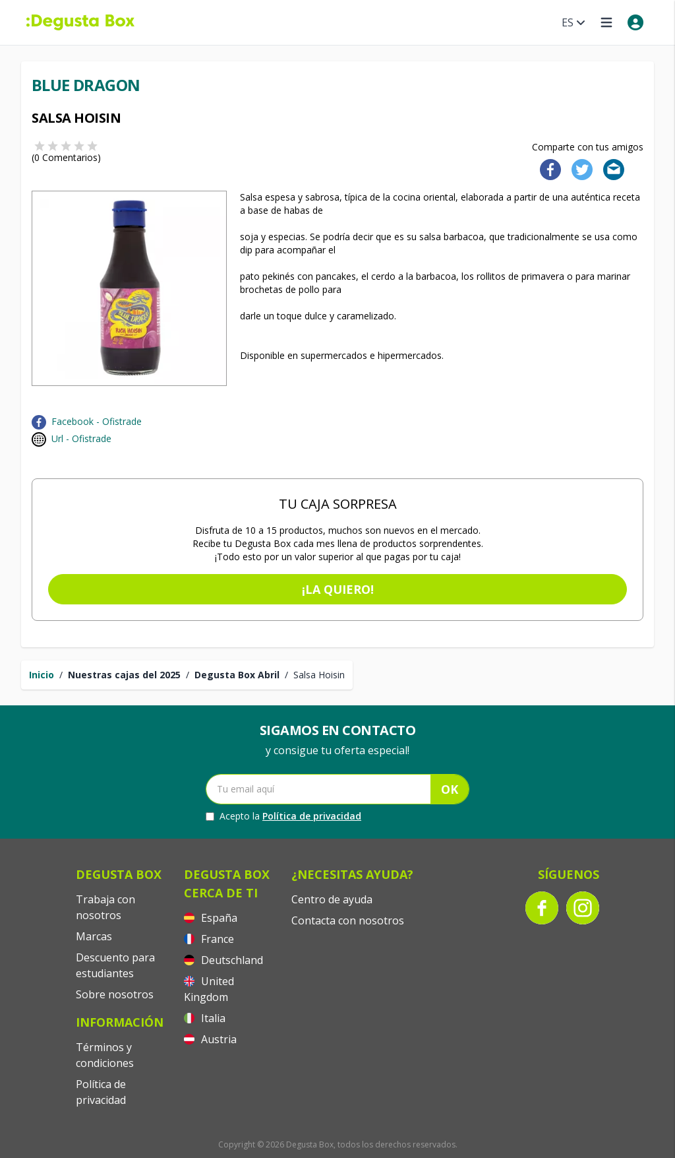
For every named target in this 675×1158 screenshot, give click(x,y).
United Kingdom (209, 989)
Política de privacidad (311, 816)
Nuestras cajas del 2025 (124, 674)
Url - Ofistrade (81, 438)
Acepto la (283, 816)
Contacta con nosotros (347, 920)
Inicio (41, 674)
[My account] (635, 22)
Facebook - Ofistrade (96, 421)
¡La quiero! (338, 589)
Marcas (94, 936)
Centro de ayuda (331, 899)
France (209, 939)
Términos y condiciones (105, 1055)
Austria (210, 1039)
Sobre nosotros (115, 994)
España (210, 918)
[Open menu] (606, 22)
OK (449, 789)
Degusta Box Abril (236, 674)
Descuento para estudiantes (115, 965)
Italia (204, 1018)
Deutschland (223, 960)
